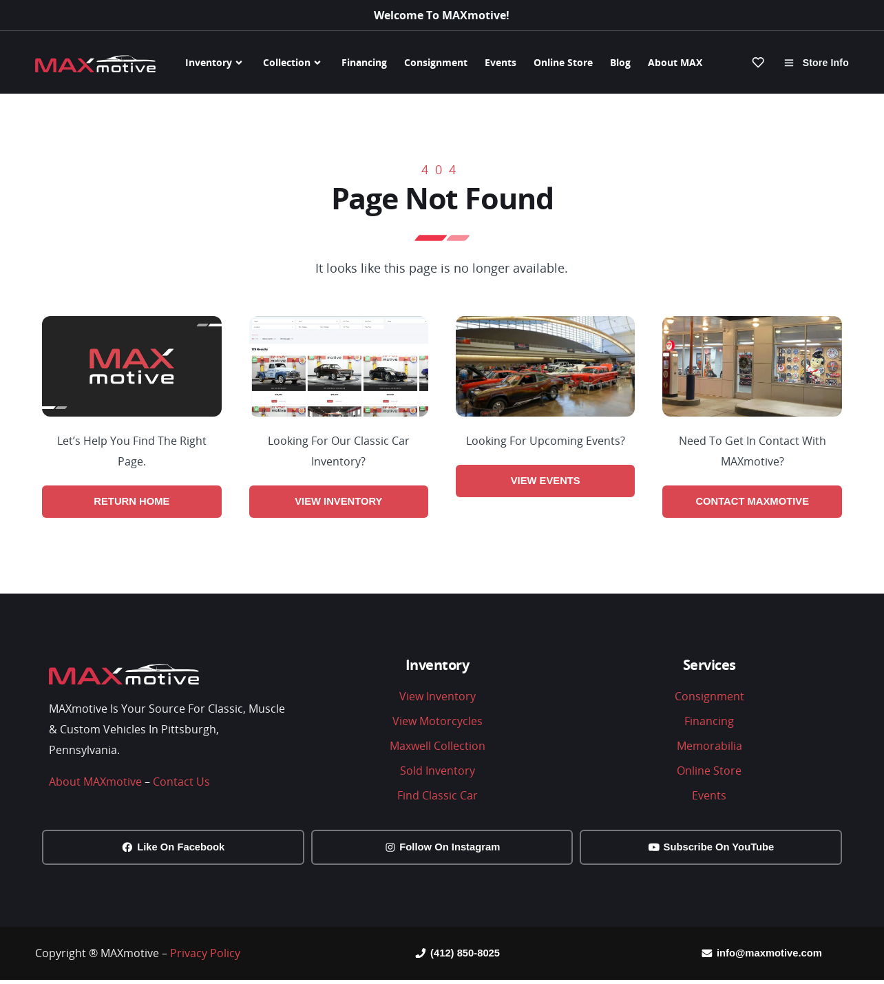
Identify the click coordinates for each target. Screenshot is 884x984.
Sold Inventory (437, 772)
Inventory (215, 63)
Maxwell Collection (437, 747)
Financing (364, 62)
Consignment (435, 62)
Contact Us (181, 783)
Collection (293, 63)
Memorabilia (709, 747)
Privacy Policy (205, 956)
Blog (620, 62)
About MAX (675, 62)
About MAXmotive (95, 783)
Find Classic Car (437, 797)
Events (500, 62)
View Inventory (437, 697)
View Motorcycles (437, 722)
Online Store (563, 62)
